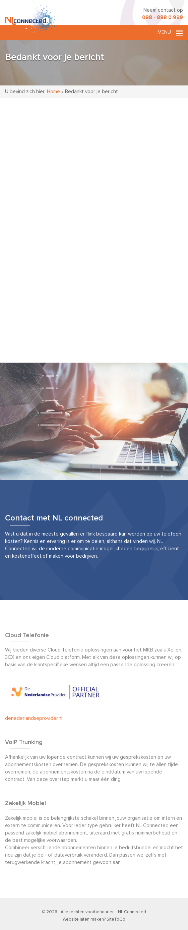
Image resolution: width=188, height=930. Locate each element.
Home (53, 91)
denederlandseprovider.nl (33, 718)
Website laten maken (83, 919)
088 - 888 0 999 (162, 17)
